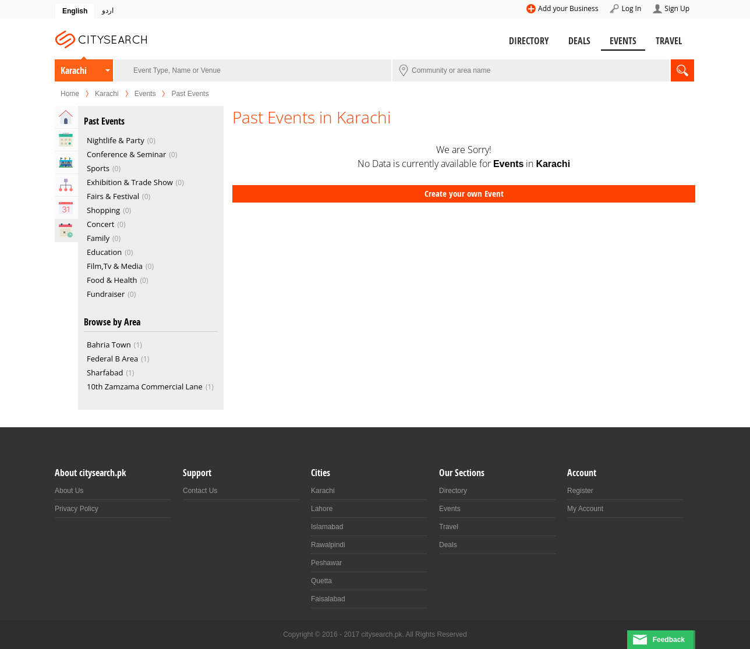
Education (110, 252)
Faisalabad (328, 599)
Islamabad (327, 527)
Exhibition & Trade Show (135, 182)
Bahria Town (114, 344)
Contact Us (200, 491)
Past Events (66, 230)
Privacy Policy (76, 509)
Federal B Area (118, 358)
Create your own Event (464, 193)
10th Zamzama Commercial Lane (150, 386)
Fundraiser (111, 294)
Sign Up (676, 8)
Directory (529, 40)
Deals (579, 40)
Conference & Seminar (132, 154)
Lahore (321, 509)
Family (104, 238)
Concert (106, 224)
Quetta (321, 581)
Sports (104, 168)
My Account (585, 509)
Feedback (669, 640)
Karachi (74, 70)
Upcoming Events (66, 140)
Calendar (66, 208)
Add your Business (568, 8)
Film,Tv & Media (120, 266)
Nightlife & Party (121, 140)
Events (623, 40)
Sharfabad (110, 372)
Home (70, 94)
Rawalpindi (328, 545)
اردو (108, 10)
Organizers (66, 185)
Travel (669, 40)
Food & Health (117, 280)
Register (580, 491)
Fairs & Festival (118, 196)
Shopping (109, 210)
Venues (66, 162)
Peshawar (326, 563)
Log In (631, 8)
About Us (69, 491)
